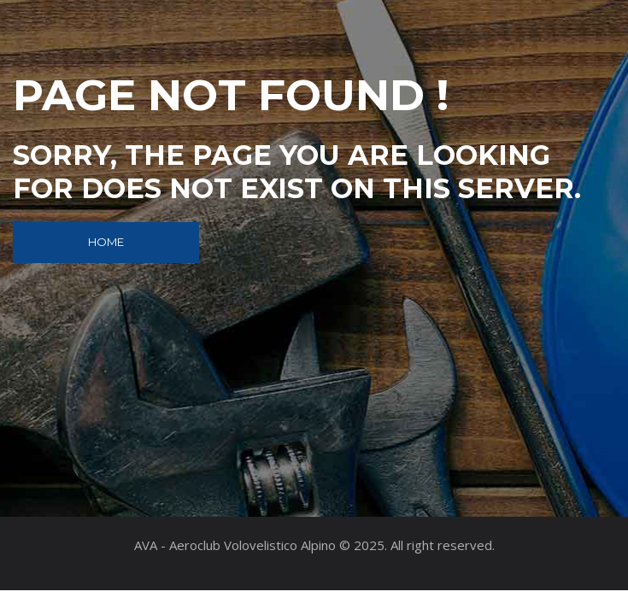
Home (106, 242)
